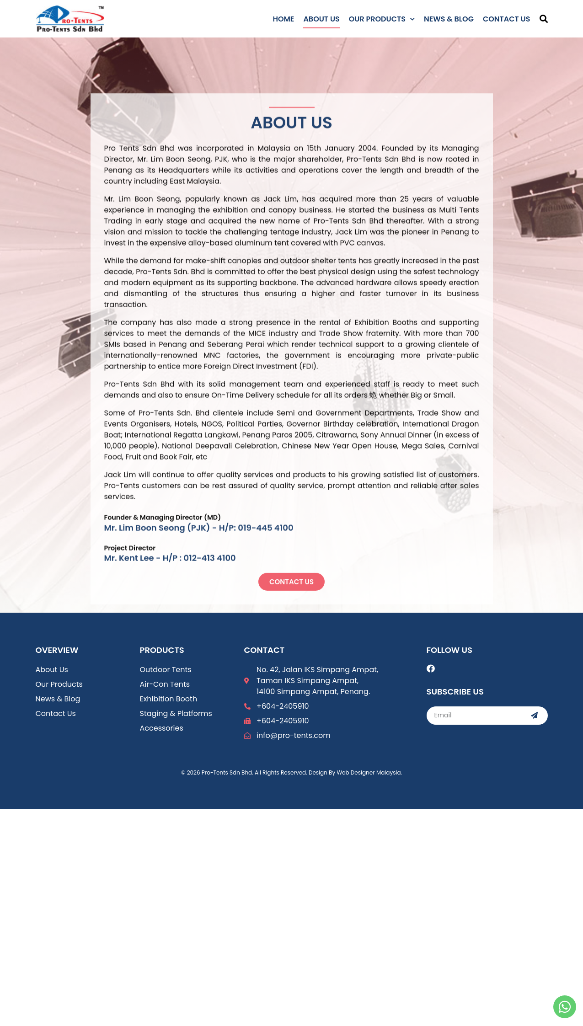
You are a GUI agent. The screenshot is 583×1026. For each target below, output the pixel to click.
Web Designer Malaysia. (369, 772)
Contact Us (506, 19)
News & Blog (449, 19)
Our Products (382, 19)
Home (283, 19)
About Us (321, 19)
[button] (544, 19)
